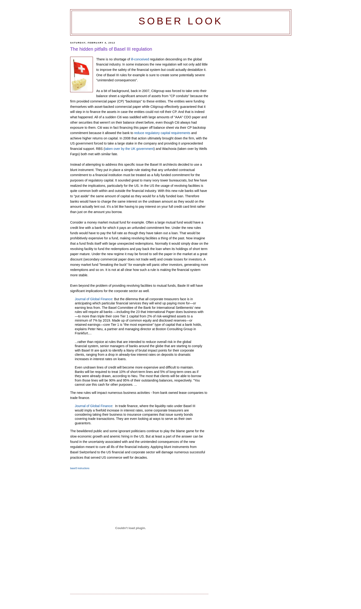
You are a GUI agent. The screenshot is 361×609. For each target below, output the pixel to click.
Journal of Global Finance (93, 299)
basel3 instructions (79, 468)
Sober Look (180, 21)
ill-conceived (140, 59)
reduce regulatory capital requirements (162, 133)
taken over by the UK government (129, 149)
